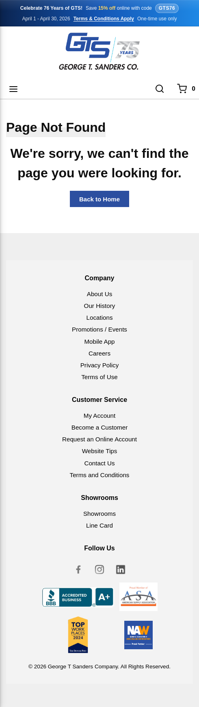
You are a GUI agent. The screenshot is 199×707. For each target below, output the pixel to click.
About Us (99, 293)
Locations (99, 317)
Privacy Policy (99, 365)
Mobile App (99, 341)
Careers (99, 353)
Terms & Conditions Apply (104, 19)
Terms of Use (99, 376)
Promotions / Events (99, 329)
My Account (100, 415)
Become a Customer (99, 427)
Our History (99, 305)
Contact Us (99, 463)
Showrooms (99, 513)
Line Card (99, 525)
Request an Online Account (99, 439)
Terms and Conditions (100, 474)
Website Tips (99, 450)
